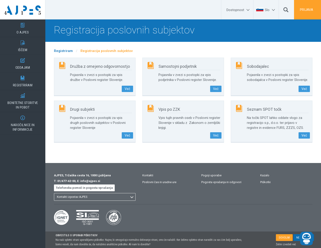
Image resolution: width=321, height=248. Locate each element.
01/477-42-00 (66, 181)
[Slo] (270, 10)
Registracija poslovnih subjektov (106, 51)
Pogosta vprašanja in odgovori (221, 182)
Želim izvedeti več (286, 244)
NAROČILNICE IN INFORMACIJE (22, 122)
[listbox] (95, 197)
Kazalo (264, 175)
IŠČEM (22, 44)
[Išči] (285, 11)
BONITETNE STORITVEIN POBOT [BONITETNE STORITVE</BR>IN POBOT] (22, 99)
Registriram (63, 51)
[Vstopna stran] (22, 9)
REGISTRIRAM (22, 79)
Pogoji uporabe (211, 175)
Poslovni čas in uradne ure (159, 182)
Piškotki (265, 182)
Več (127, 89)
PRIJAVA (306, 10)
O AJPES (22, 26)
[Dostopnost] (238, 10)
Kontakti (147, 175)
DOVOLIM (284, 237)
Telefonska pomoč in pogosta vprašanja (84, 187)
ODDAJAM (22, 62)
